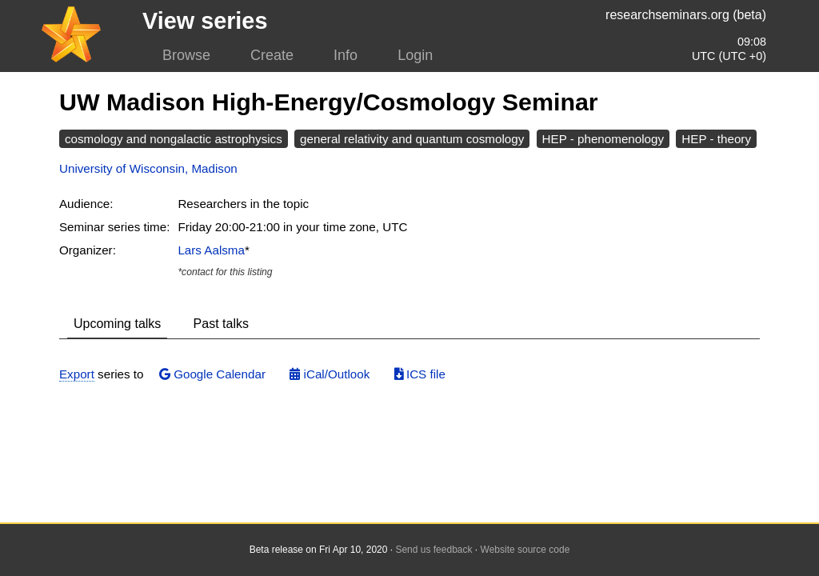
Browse (186, 55)
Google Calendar (212, 374)
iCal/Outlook (330, 374)
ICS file (419, 374)
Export (76, 374)
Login (415, 55)
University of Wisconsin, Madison (148, 168)
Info (346, 55)
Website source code (525, 549)
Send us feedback (433, 549)
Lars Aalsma (211, 250)
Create (272, 55)
